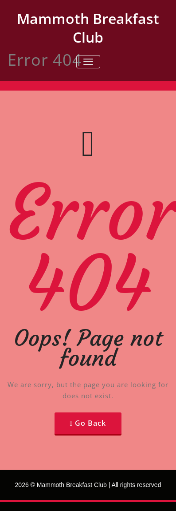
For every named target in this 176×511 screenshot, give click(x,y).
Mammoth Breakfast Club (88, 28)
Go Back (90, 423)
